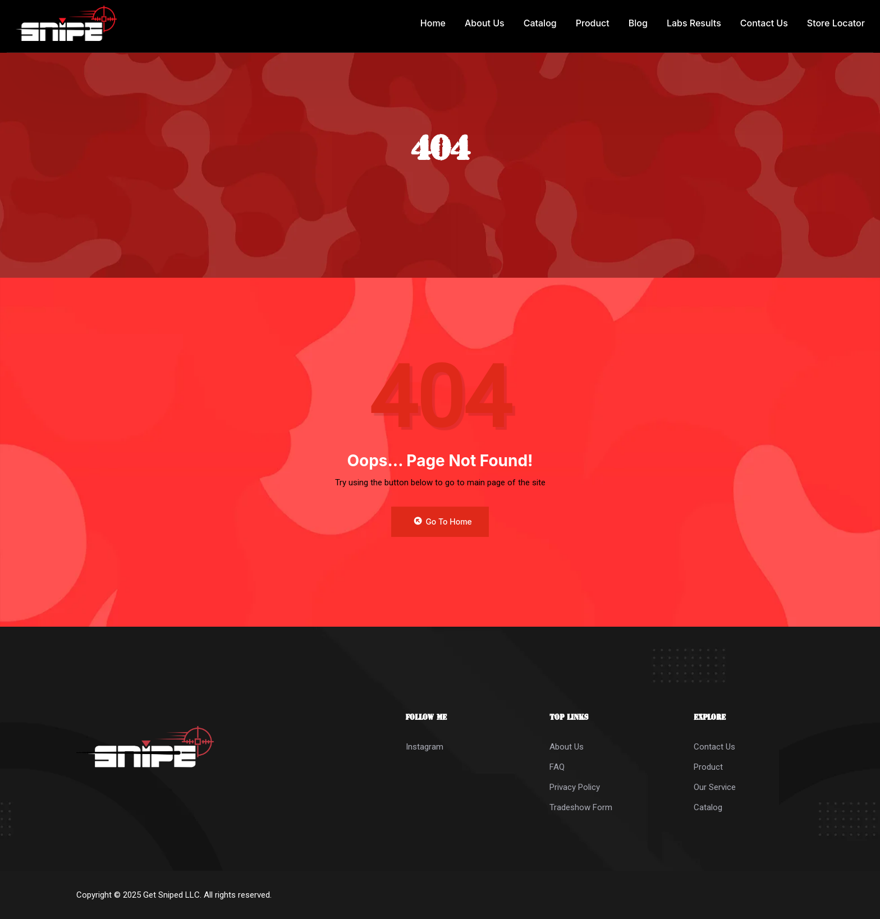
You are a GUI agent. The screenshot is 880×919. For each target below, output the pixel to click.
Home (433, 23)
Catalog (540, 23)
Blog (638, 23)
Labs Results (694, 23)
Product (592, 23)
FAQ (557, 767)
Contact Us (764, 23)
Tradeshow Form (580, 807)
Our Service (715, 787)
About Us (485, 23)
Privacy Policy (574, 787)
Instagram (424, 747)
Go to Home (442, 521)
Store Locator (836, 23)
